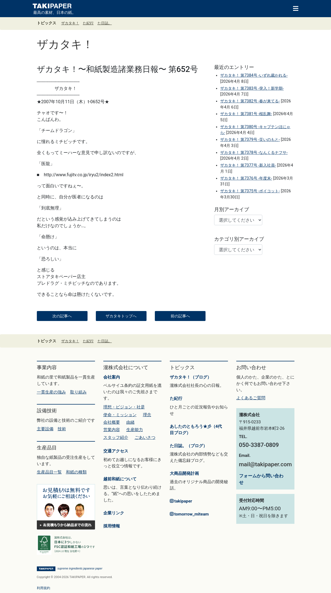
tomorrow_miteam (189, 514)
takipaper (181, 501)
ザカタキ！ (70, 23)
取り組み (78, 392)
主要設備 (45, 428)
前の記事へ (180, 316)
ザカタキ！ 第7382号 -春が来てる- (250, 101)
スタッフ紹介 (115, 437)
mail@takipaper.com (265, 464)
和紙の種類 (76, 472)
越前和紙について (120, 479)
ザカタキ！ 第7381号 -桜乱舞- (246, 114)
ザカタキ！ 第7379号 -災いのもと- (250, 139)
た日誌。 (104, 23)
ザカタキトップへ (121, 316)
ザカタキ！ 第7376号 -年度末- (246, 178)
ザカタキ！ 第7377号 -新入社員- (248, 165)
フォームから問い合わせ (261, 479)
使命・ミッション (120, 414)
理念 (147, 414)
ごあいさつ (145, 437)
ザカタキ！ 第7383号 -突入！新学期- (252, 88)
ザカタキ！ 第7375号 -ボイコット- (250, 191)
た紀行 (88, 23)
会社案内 (111, 377)
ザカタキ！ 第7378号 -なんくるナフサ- (254, 152)
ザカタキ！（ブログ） (190, 377)
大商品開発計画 (184, 473)
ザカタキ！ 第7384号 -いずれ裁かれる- (254, 75)
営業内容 (111, 429)
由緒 (130, 422)
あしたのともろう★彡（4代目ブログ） (196, 429)
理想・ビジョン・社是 (124, 407)
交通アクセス (115, 451)
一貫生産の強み (51, 392)
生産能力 (134, 429)
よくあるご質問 (250, 397)
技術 (62, 428)
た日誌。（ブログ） (188, 445)
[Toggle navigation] (293, 8)
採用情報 (111, 526)
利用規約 (43, 588)
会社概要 (111, 422)
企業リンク (113, 513)
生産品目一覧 (49, 472)
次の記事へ (62, 316)
